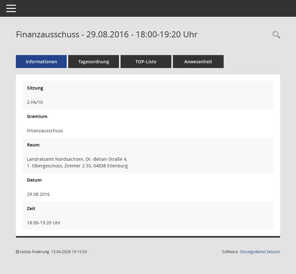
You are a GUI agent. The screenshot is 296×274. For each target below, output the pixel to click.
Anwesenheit (198, 62)
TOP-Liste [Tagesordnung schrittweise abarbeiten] (145, 62)
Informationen (41, 62)
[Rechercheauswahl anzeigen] (274, 35)
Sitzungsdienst (260, 251)
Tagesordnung (93, 62)
